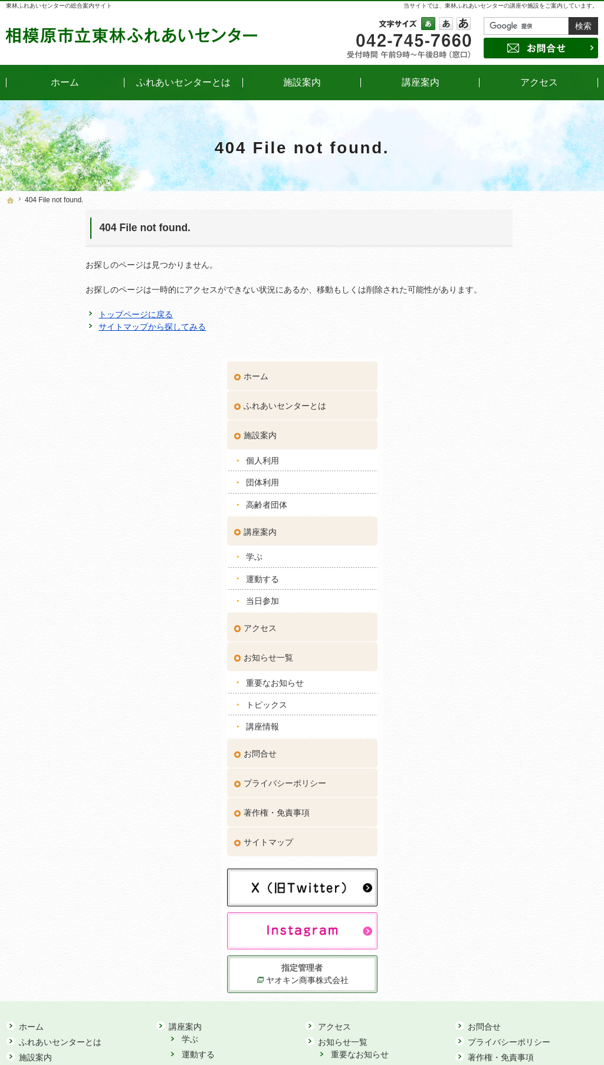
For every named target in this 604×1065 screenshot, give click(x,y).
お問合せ (483, 602)
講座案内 (483, 379)
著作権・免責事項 (500, 661)
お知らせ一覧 (491, 505)
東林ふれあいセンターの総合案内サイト (59, 5)
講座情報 (485, 575)
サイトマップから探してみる (72, 326)
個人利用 (485, 308)
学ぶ (477, 405)
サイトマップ (491, 690)
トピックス (489, 552)
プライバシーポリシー (508, 631)
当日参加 (485, 449)
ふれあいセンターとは (508, 254)
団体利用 (485, 331)
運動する (485, 427)
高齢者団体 (489, 352)
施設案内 (483, 283)
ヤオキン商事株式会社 (529, 827)
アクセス (483, 476)
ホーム (479, 224)
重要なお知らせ (498, 530)
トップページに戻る (56, 314)
